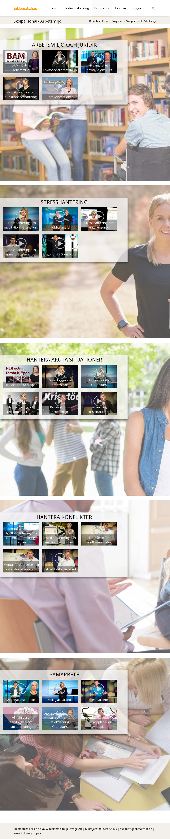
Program (102, 8)
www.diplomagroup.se (27, 833)
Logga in (138, 8)
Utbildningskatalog (75, 8)
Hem (52, 8)
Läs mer (120, 8)
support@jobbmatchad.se (136, 829)
